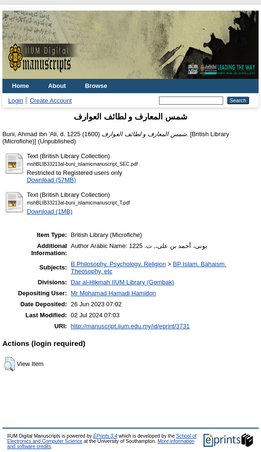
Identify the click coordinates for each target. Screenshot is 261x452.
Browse (96, 85)
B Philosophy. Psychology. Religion (118, 264)
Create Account (51, 100)
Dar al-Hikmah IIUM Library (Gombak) (122, 282)
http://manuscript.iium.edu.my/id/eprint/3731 (130, 326)
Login (15, 100)
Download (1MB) (49, 211)
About (57, 85)
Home (20, 85)
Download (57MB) (51, 179)
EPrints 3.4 (105, 436)
